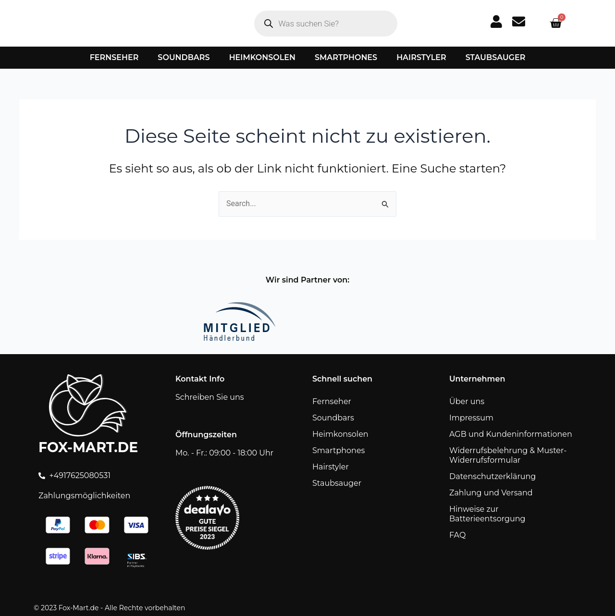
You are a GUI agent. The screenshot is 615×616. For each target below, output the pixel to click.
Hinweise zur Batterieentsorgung (487, 514)
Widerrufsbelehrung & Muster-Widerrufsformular (507, 455)
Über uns (466, 401)
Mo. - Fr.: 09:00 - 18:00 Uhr (224, 452)
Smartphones (346, 57)
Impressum (471, 417)
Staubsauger (496, 57)
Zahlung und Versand (491, 492)
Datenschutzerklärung (492, 476)
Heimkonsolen (262, 57)
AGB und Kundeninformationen (510, 434)
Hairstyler (421, 57)
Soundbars (183, 57)
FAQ (457, 535)
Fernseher (114, 57)
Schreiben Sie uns (209, 397)
